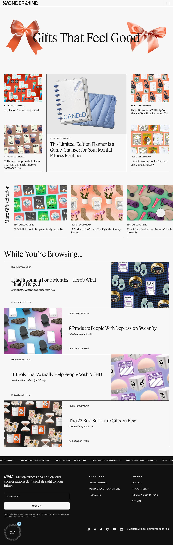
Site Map (137, 501)
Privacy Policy (12, 516)
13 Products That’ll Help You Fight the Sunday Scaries (96, 231)
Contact (137, 482)
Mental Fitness (98, 482)
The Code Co (162, 529)
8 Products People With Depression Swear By (113, 328)
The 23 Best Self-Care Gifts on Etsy (102, 420)
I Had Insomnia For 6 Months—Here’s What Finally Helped (53, 282)
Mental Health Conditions (104, 489)
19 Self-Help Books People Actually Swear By (38, 229)
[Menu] (168, 3)
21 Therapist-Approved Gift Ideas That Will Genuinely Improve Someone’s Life (22, 164)
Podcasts (95, 495)
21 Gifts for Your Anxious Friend (21, 110)
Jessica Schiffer (22, 302)
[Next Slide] (160, 213)
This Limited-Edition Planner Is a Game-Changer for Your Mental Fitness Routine (82, 149)
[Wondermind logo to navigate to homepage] (20, 3)
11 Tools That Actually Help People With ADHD (56, 374)
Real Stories (96, 476)
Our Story (137, 476)
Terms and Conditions (29, 516)
